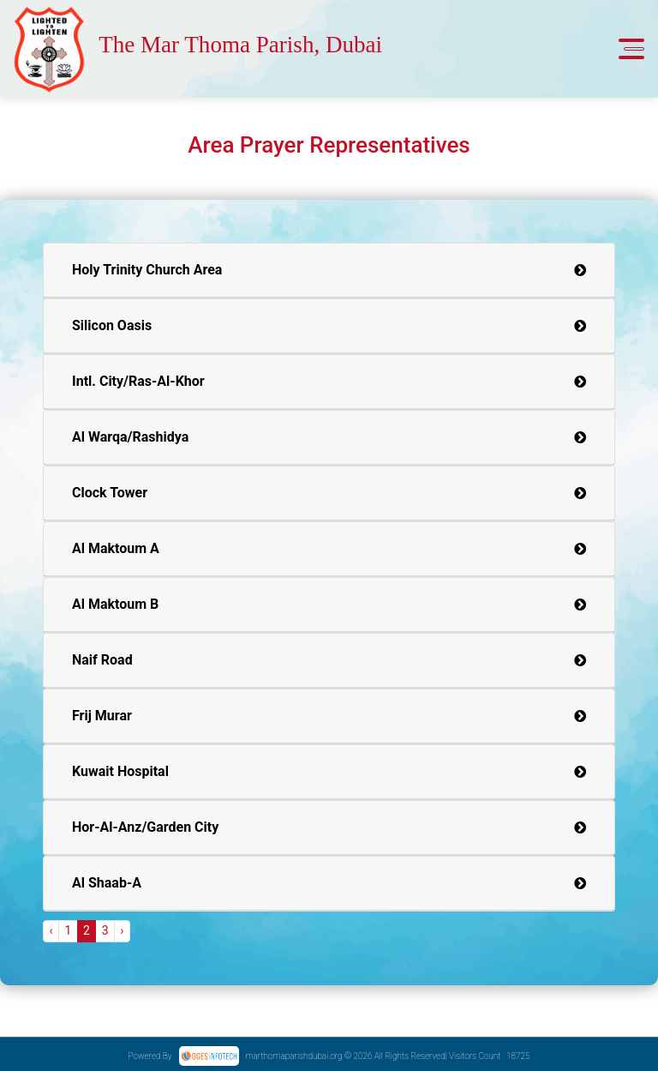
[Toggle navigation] (631, 49)
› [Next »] (121, 930)
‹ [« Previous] (50, 930)
